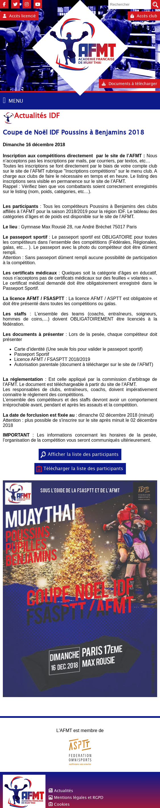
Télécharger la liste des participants (83, 468)
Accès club (143, 16)
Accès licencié (19, 16)
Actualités (63, 790)
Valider (155, 4)
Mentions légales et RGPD (78, 797)
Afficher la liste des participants (83, 454)
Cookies (62, 804)
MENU (16, 101)
